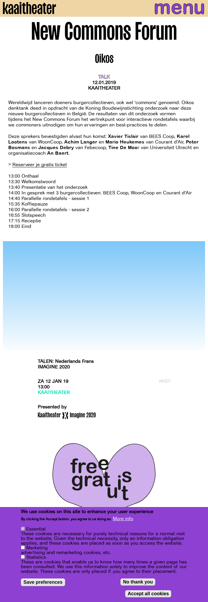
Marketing (37, 548)
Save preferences (43, 582)
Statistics (36, 557)
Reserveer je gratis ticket (39, 165)
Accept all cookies (148, 593)
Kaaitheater (104, 88)
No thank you (138, 581)
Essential (36, 529)
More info (123, 518)
